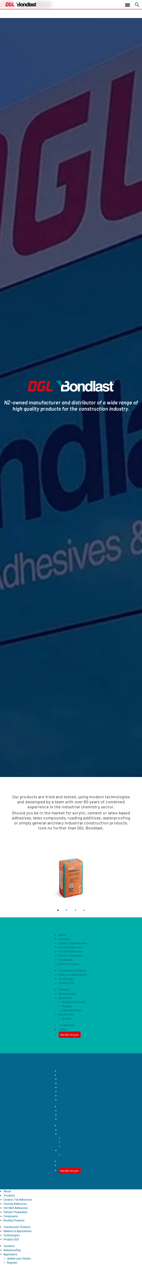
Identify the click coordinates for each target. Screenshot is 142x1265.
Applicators (65, 998)
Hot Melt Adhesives (70, 951)
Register (67, 1006)
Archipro (67, 1018)
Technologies (66, 979)
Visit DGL (69, 1034)
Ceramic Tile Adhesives (72, 943)
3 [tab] (75, 913)
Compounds (65, 959)
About (62, 935)
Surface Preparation (70, 955)
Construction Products (72, 970)
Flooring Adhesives (70, 947)
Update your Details (74, 1002)
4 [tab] (84, 913)
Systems (64, 989)
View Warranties (72, 1010)
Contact (63, 1029)
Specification (66, 1014)
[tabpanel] (71, 878)
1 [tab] (58, 913)
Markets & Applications (72, 974)
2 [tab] (66, 913)
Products (64, 939)
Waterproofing (66, 993)
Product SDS (66, 983)
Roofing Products (68, 964)
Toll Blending (66, 1025)
